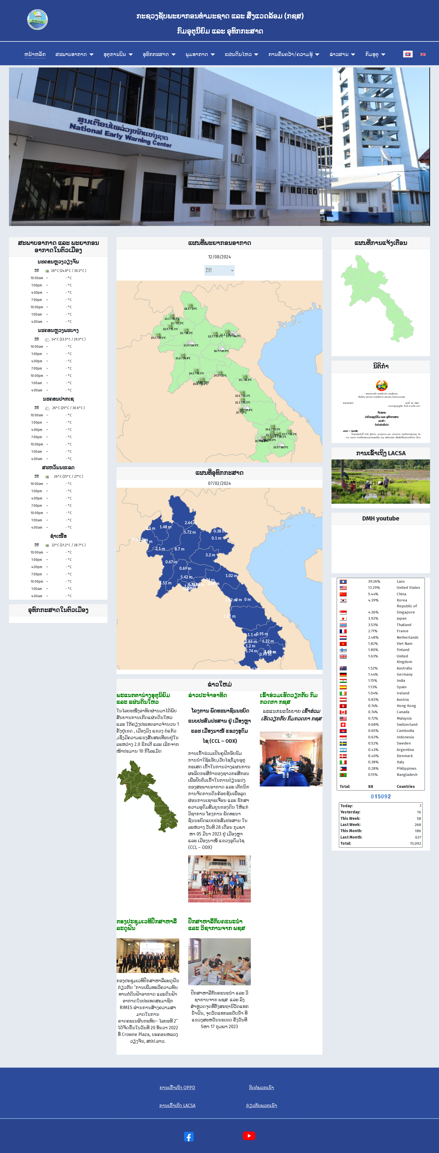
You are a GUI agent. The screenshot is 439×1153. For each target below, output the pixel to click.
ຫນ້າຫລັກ (35, 54)
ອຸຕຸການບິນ (115, 54)
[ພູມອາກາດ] (211, 54)
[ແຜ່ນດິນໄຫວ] (255, 54)
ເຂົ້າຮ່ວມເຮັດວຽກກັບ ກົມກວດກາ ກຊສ (288, 698)
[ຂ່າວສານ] (352, 54)
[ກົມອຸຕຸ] (382, 54)
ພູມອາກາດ (197, 54)
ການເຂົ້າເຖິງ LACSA (177, 1105)
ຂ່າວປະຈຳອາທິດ (207, 695)
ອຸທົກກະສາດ (156, 54)
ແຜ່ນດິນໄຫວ (238, 54)
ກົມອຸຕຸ (372, 54)
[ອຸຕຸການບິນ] (129, 54)
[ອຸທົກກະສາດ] (172, 54)
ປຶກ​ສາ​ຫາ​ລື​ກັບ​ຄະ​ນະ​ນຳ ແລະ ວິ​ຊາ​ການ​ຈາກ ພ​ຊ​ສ (216, 925)
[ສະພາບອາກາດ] (90, 54)
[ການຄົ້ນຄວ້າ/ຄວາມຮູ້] (316, 54)
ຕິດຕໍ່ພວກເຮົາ (261, 1087)
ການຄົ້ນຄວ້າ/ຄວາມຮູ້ (290, 54)
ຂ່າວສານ (339, 54)
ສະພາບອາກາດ (71, 54)
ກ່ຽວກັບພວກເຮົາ (261, 1105)
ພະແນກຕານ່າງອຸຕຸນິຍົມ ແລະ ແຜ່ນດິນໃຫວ (143, 698)
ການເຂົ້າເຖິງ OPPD (177, 1087)
